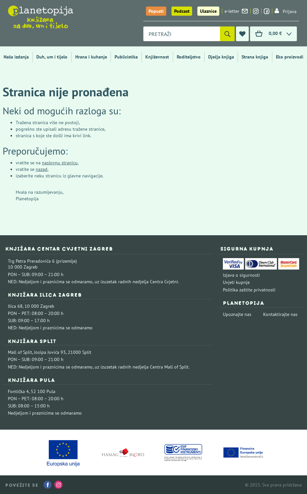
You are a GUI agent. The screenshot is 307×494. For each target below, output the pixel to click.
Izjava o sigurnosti (241, 275)
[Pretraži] (227, 33)
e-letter (236, 11)
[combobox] (181, 33)
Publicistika (126, 57)
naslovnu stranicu (60, 163)
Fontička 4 (18, 391)
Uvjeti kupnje (236, 282)
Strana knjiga (255, 57)
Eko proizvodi (289, 57)
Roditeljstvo (189, 57)
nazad (41, 169)
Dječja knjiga (221, 57)
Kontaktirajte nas (280, 314)
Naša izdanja (16, 57)
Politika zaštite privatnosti (249, 290)
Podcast (182, 11)
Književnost (157, 57)
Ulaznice (208, 11)
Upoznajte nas (237, 314)
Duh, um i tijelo (51, 57)
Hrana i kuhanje (91, 57)
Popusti (156, 11)
